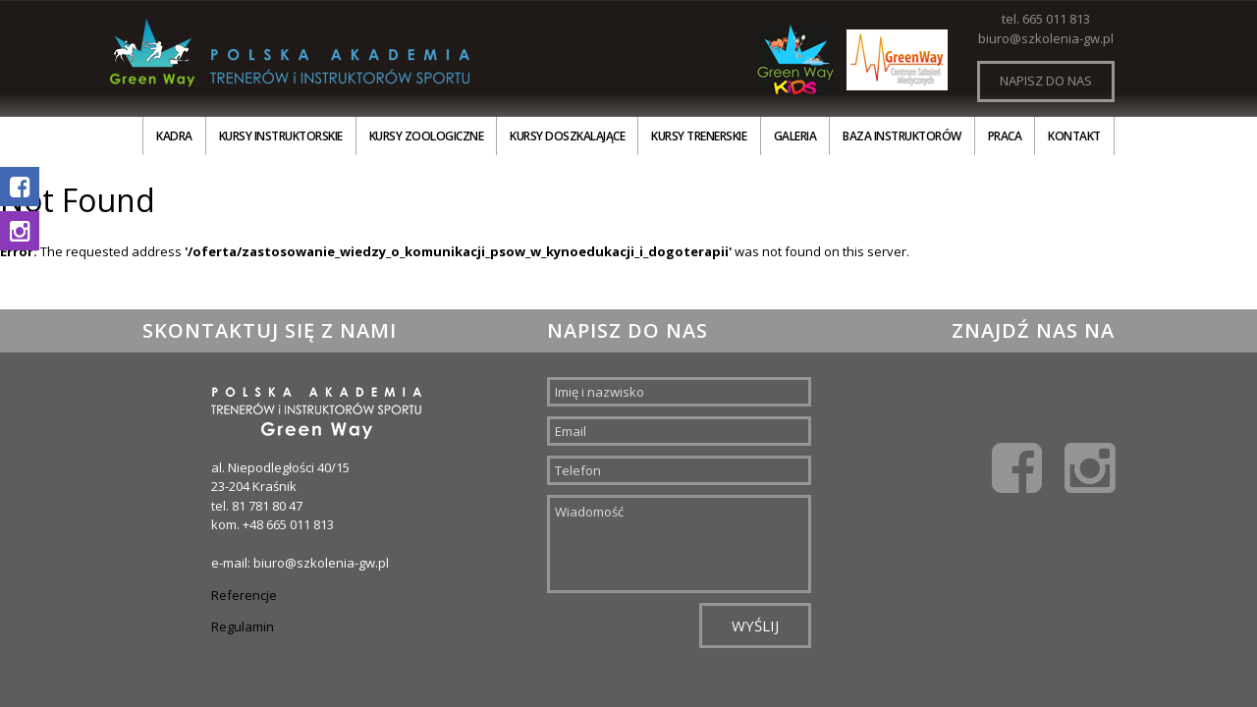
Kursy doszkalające (567, 136)
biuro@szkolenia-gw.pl (1046, 38)
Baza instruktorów (902, 136)
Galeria (795, 136)
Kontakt (1074, 136)
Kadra (174, 136)
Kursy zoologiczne (426, 136)
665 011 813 (1056, 18)
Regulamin (242, 626)
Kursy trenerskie (698, 136)
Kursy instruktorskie (281, 136)
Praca (1005, 136)
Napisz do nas (1046, 80)
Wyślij (755, 625)
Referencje (244, 595)
